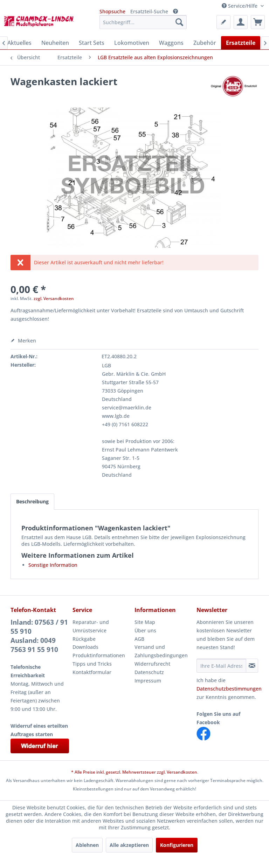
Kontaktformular (92, 672)
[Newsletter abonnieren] (252, 666)
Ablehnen (87, 845)
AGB (139, 639)
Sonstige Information (52, 565)
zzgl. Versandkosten (54, 298)
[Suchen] (179, 22)
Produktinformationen (99, 655)
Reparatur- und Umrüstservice (91, 626)
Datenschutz (149, 672)
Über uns (145, 630)
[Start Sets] (91, 42)
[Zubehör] (204, 42)
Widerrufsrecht (152, 663)
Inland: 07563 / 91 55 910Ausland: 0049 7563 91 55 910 (39, 636)
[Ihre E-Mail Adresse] (221, 666)
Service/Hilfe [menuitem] (240, 5)
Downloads (85, 647)
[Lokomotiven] (131, 42)
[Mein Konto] (241, 22)
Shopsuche (112, 11)
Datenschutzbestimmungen (229, 688)
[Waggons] (171, 42)
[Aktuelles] (19, 42)
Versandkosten (182, 772)
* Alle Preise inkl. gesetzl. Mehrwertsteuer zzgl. (119, 772)
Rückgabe (84, 639)
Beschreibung (32, 501)
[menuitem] (143, 22)
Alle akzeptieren (129, 845)
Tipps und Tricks (92, 663)
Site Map (144, 622)
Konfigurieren (176, 845)
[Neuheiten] (55, 42)
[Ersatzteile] (240, 42)
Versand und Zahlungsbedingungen (161, 651)
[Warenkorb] (258, 22)
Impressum (147, 680)
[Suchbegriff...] (143, 22)
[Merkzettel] (223, 22)
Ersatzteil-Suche (149, 11)
